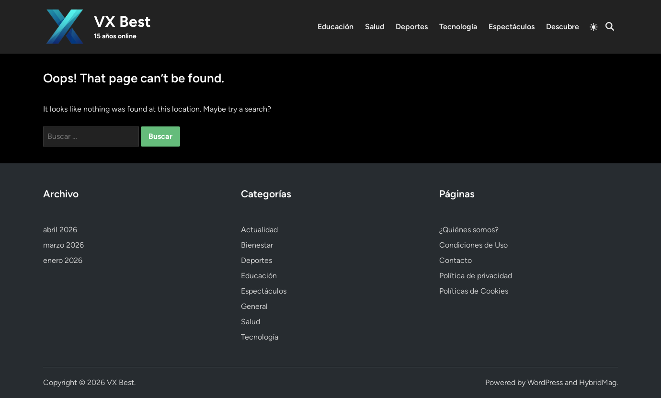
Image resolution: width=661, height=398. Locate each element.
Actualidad (259, 229)
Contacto (455, 260)
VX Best (122, 21)
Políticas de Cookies (473, 291)
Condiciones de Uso (473, 245)
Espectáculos (512, 26)
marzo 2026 (63, 245)
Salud (374, 26)
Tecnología (458, 26)
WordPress (545, 382)
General (254, 306)
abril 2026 (60, 229)
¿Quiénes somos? (469, 229)
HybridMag (597, 382)
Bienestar (257, 245)
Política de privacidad (475, 275)
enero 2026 (62, 260)
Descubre (562, 26)
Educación (335, 26)
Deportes (412, 26)
